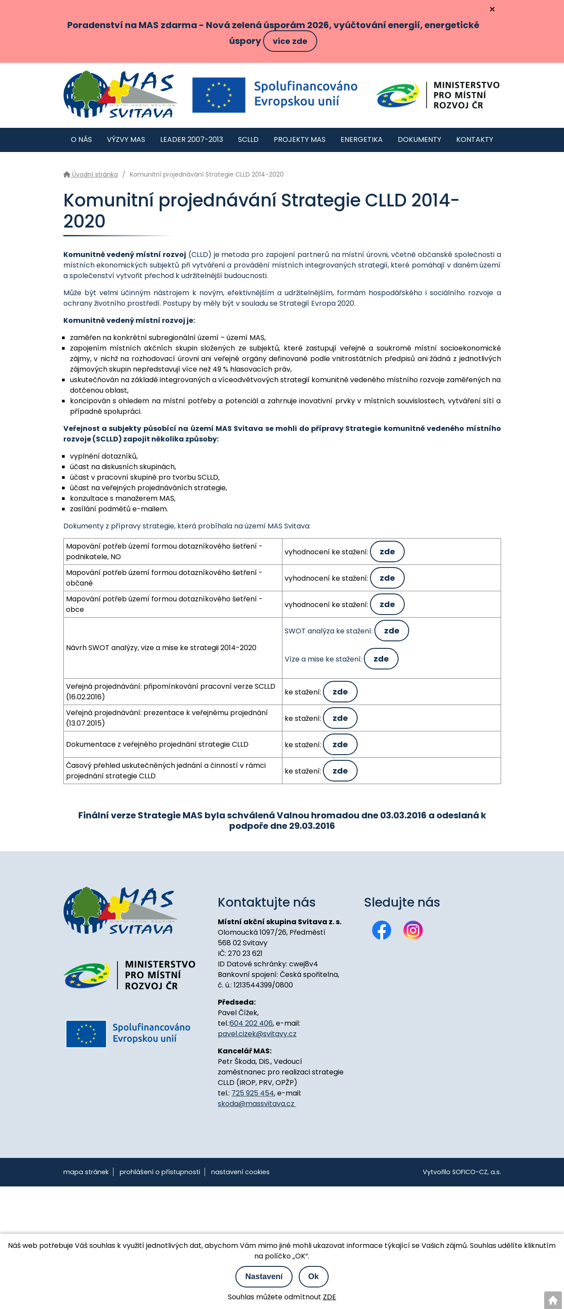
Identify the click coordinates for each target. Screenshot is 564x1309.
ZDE (329, 1297)
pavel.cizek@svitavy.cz (257, 1034)
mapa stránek (86, 1172)
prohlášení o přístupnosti (160, 1172)
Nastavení (263, 1276)
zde (387, 551)
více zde (290, 41)
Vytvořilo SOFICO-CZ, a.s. (462, 1172)
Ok (313, 1276)
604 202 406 (251, 1023)
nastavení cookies (240, 1172)
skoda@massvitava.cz (257, 1104)
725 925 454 (252, 1093)
